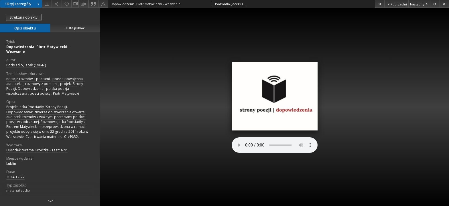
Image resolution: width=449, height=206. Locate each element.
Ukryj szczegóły (22, 3)
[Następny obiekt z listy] (419, 4)
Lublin (11, 163)
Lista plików (75, 28)
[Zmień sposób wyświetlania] (75, 4)
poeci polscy (40, 93)
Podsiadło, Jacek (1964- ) (26, 65)
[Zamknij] (444, 4)
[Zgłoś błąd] (103, 4)
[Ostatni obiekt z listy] (435, 4)
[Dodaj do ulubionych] (67, 4)
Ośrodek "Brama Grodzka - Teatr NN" (37, 150)
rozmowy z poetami (41, 83)
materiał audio (18, 190)
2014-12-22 (15, 177)
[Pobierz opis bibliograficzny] (83, 4)
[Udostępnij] (57, 4)
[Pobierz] (47, 4)
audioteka (14, 83)
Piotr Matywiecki (66, 93)
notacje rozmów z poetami (28, 78)
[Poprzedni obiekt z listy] (396, 4)
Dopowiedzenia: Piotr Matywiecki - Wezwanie (38, 49)
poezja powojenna (67, 78)
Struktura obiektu (24, 17)
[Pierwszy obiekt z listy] (379, 4)
